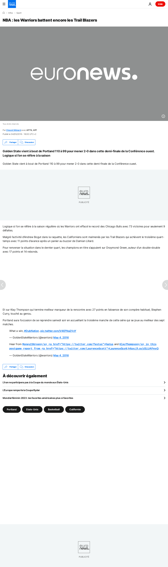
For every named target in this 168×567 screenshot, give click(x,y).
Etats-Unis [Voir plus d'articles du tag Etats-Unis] (32, 408)
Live (160, 3)
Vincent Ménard (13, 130)
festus (67, 344)
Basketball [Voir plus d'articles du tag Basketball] (54, 408)
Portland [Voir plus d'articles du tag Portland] (12, 408)
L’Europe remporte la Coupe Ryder (21, 389)
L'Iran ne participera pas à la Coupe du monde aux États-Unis (35, 381)
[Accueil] (4, 13)
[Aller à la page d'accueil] (12, 4)
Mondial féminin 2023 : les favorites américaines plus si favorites (38, 397)
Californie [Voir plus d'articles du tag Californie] (75, 408)
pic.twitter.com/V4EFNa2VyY (58, 331)
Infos (10, 13)
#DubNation (31, 331)
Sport (18, 13)
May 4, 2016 (61, 337)
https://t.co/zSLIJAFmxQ (143, 348)
